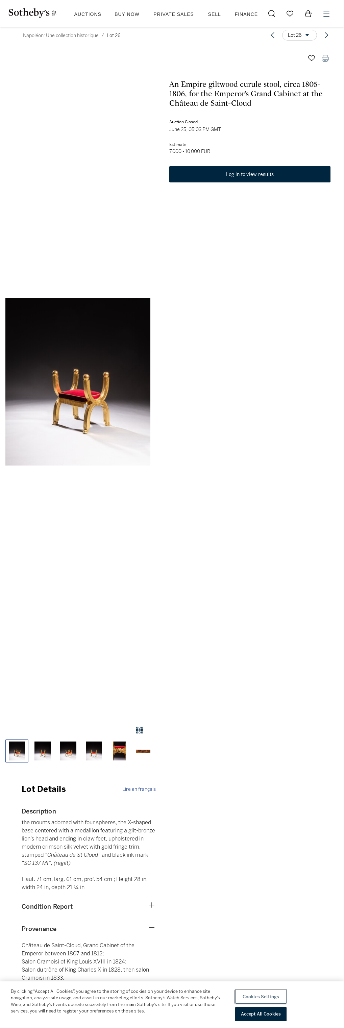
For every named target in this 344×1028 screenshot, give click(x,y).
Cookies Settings (261, 997)
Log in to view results (250, 174)
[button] (78, 382)
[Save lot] (311, 58)
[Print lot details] (325, 58)
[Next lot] (326, 35)
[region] (172, 1004)
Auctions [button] (87, 14)
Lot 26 (114, 35)
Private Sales (173, 14)
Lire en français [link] (139, 789)
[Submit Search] (271, 13)
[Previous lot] (272, 35)
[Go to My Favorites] (290, 13)
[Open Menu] (326, 13)
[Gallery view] (139, 730)
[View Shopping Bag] (308, 13)
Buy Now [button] (127, 14)
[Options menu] (299, 35)
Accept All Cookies (261, 1014)
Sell (214, 14)
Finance (246, 14)
